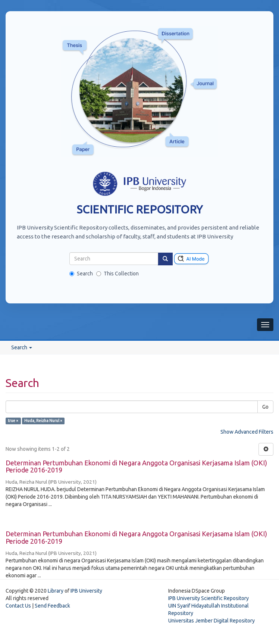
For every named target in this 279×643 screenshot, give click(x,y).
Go (265, 407)
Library (55, 591)
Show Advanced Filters (246, 432)
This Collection (117, 274)
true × (13, 421)
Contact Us (18, 606)
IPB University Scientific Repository (208, 598)
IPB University (86, 591)
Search (81, 274)
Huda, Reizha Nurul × (43, 421)
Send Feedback (52, 606)
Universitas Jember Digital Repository (211, 621)
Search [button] (21, 347)
